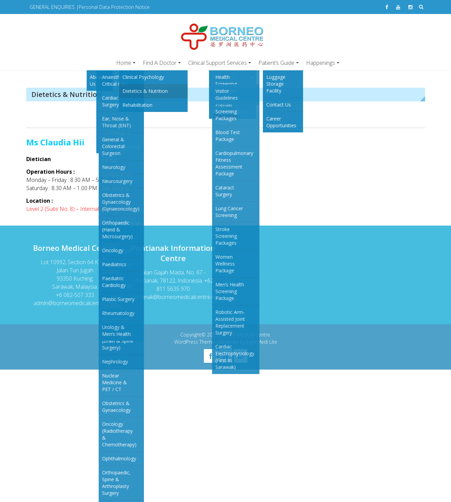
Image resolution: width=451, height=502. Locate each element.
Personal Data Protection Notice (114, 7)
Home (123, 63)
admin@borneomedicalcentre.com (75, 303)
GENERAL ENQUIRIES (52, 7)
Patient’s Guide (276, 63)
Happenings (320, 63)
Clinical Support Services (217, 63)
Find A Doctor (160, 63)
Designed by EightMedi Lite (247, 342)
